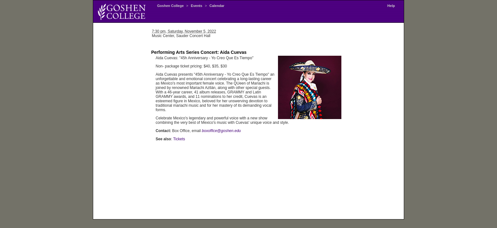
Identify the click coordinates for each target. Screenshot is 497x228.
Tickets (179, 139)
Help (391, 6)
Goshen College (170, 6)
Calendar (217, 6)
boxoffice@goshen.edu (221, 131)
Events (196, 6)
